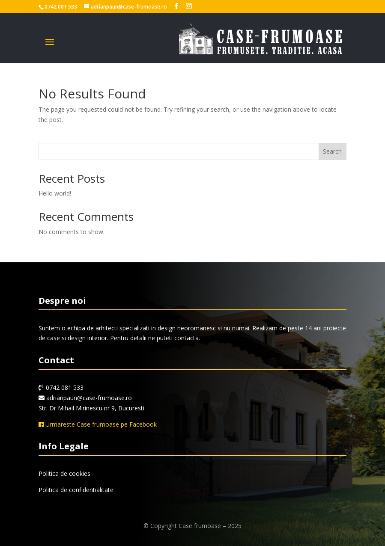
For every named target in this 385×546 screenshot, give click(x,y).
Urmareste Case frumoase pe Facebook (98, 424)
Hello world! (55, 193)
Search (332, 151)
